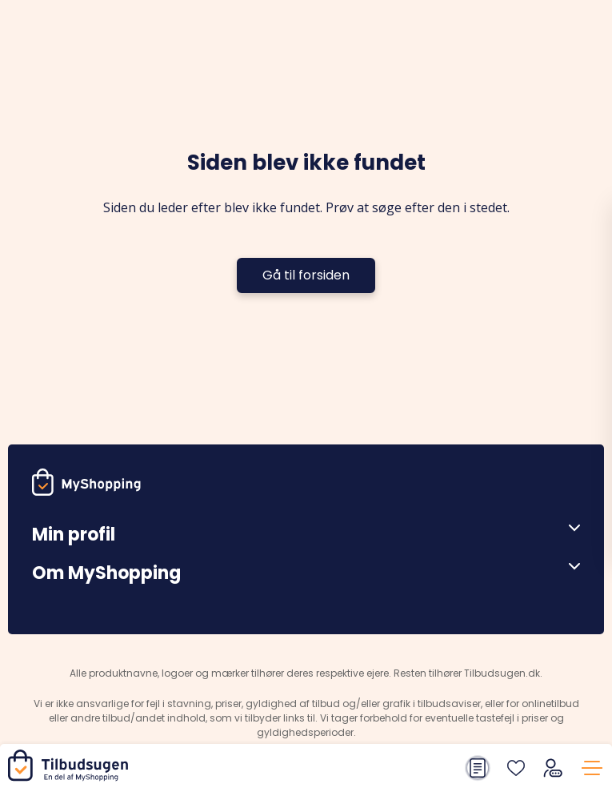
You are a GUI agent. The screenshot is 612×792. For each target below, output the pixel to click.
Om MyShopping (106, 573)
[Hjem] (71, 777)
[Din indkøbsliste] (477, 768)
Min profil (73, 534)
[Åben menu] (568, 528)
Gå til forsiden (306, 275)
